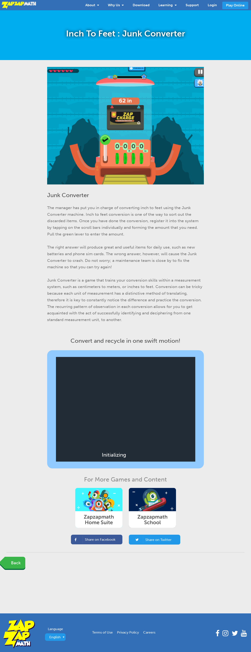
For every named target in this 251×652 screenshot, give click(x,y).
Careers (149, 632)
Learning (167, 5)
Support (192, 5)
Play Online (235, 5)
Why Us (116, 5)
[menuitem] (92, 5)
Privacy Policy (128, 632)
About (92, 5)
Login (212, 5)
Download (141, 5)
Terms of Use (102, 632)
